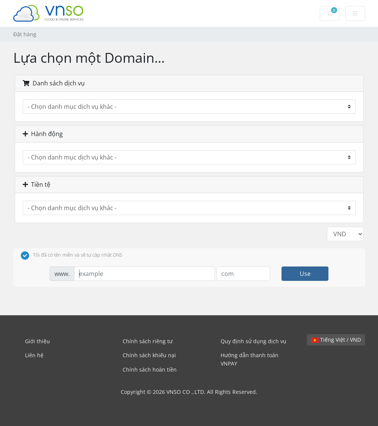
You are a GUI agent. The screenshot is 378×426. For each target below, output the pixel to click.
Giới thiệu (37, 341)
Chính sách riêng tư (148, 341)
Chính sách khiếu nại (149, 355)
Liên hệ (34, 355)
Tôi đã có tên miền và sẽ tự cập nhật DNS (71, 255)
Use (305, 274)
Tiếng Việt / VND (336, 339)
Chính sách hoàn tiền (150, 369)
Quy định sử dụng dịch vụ (253, 341)
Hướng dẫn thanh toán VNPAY (249, 359)
